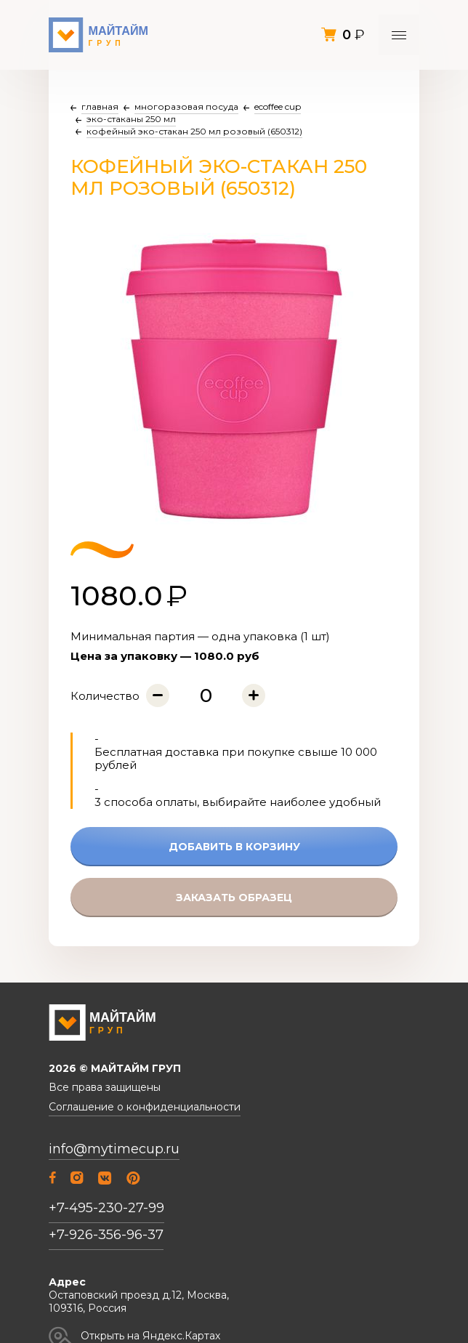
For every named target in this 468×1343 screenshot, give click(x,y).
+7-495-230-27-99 (106, 1208)
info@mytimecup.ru (114, 1149)
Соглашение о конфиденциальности (145, 1107)
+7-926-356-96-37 (106, 1235)
